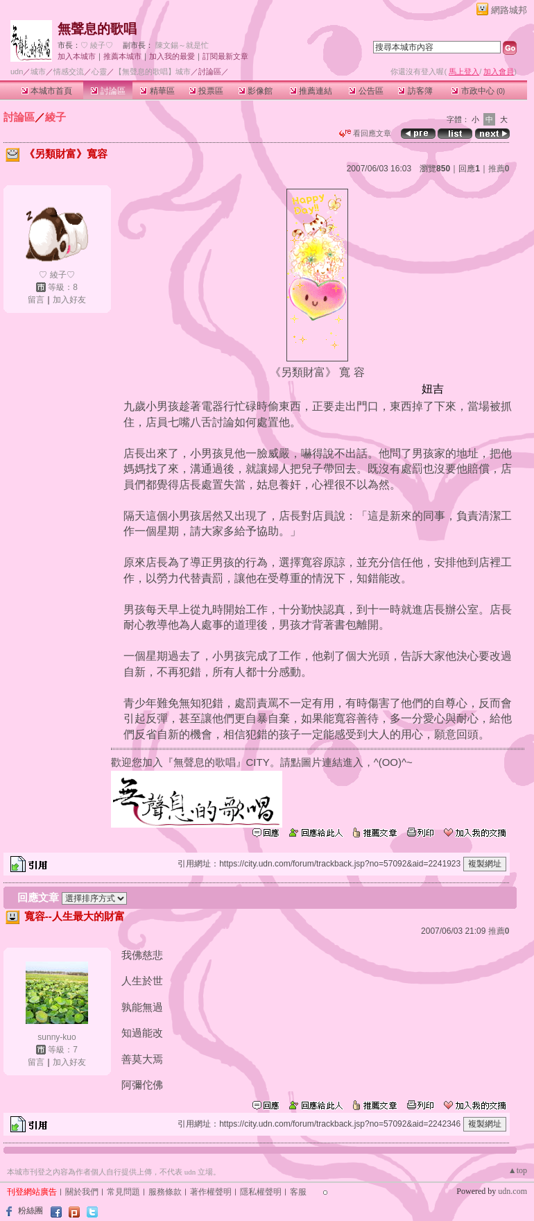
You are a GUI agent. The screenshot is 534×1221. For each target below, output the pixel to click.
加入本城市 (77, 56)
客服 (298, 1192)
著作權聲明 (211, 1192)
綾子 (55, 117)
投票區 (206, 91)
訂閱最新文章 (225, 56)
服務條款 (165, 1192)
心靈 (99, 71)
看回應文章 (365, 133)
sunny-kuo (56, 1037)
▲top (517, 1170)
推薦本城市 (122, 56)
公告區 (366, 91)
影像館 (256, 91)
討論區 (108, 91)
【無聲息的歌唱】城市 (152, 71)
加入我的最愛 (172, 56)
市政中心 (478, 91)
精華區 (157, 91)
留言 (36, 300)
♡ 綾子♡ (96, 45)
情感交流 (68, 71)
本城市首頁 (46, 91)
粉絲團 (30, 1210)
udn (16, 71)
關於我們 (81, 1192)
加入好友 (69, 300)
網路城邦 (509, 10)
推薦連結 (311, 91)
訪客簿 (415, 91)
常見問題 (123, 1192)
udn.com (512, 1191)
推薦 (499, 168)
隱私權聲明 (261, 1192)
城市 (38, 71)
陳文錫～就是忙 (182, 45)
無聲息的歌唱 (97, 29)
